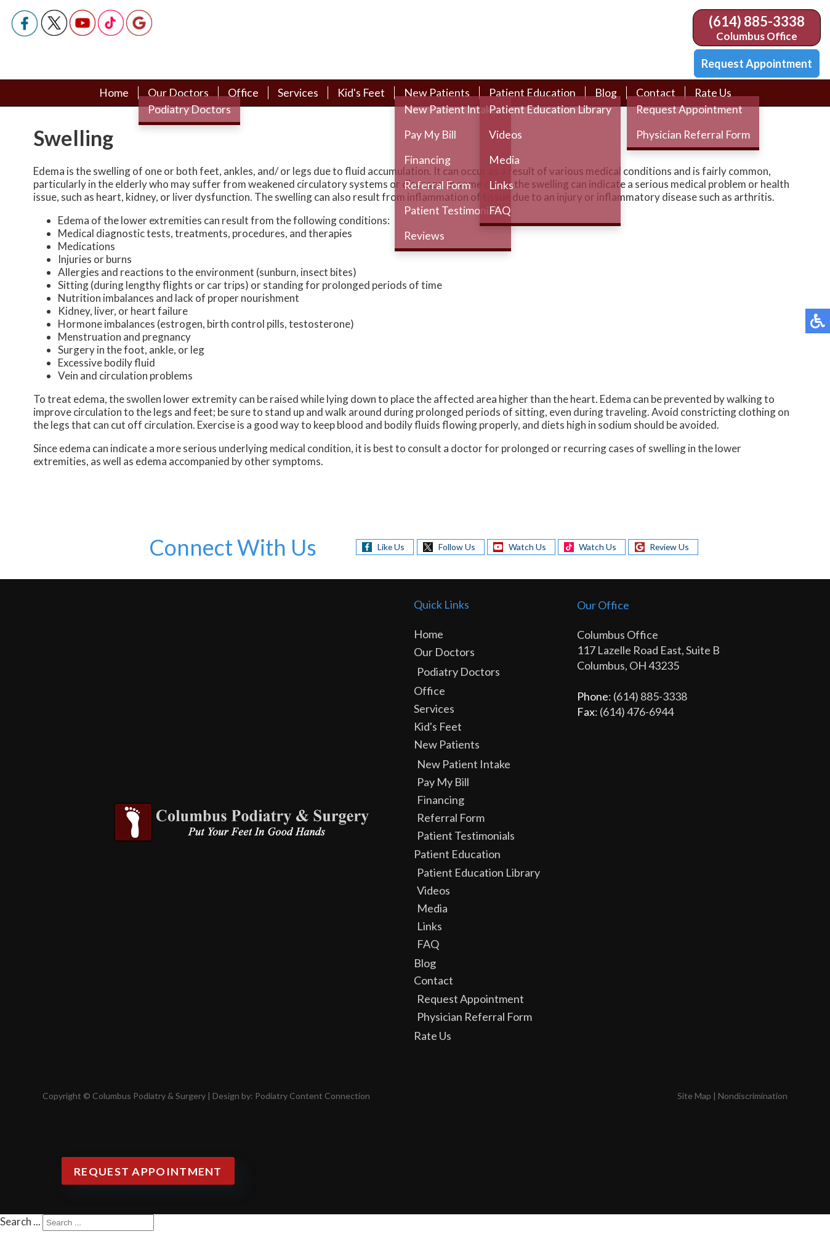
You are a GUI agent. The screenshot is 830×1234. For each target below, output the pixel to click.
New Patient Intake (463, 767)
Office (242, 100)
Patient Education (532, 100)
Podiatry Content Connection (312, 1099)
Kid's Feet (361, 100)
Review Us (671, 549)
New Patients (437, 100)
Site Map (694, 1099)
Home (112, 100)
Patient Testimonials (466, 838)
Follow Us (454, 549)
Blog (606, 100)
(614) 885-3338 (757, 21)
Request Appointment (756, 63)
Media (432, 911)
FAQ (428, 947)
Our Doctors (177, 100)
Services (297, 100)
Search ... (20, 1224)
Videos (433, 893)
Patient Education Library (478, 875)
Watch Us (526, 549)
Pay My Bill (443, 785)
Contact (655, 100)
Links (429, 929)
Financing (440, 803)
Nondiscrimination (753, 1099)
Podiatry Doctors (458, 674)
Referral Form (451, 820)
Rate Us (713, 100)
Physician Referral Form (474, 1019)
